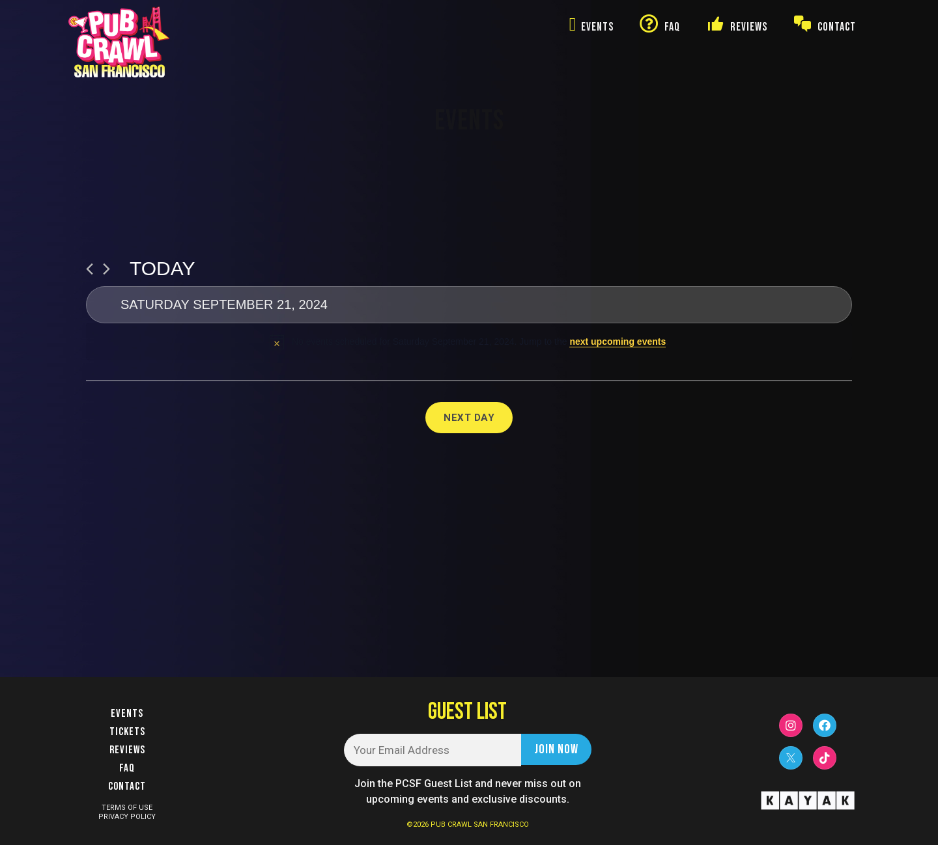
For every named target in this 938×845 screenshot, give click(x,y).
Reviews (127, 750)
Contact (127, 786)
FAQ (127, 768)
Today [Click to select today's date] (162, 268)
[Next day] (106, 269)
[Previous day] (89, 269)
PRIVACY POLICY (127, 816)
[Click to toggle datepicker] (469, 304)
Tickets (127, 731)
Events (127, 713)
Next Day (469, 417)
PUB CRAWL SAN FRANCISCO (480, 824)
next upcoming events (617, 341)
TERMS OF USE (127, 807)
